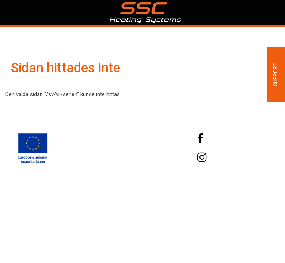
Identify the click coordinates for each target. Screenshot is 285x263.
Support (275, 74)
